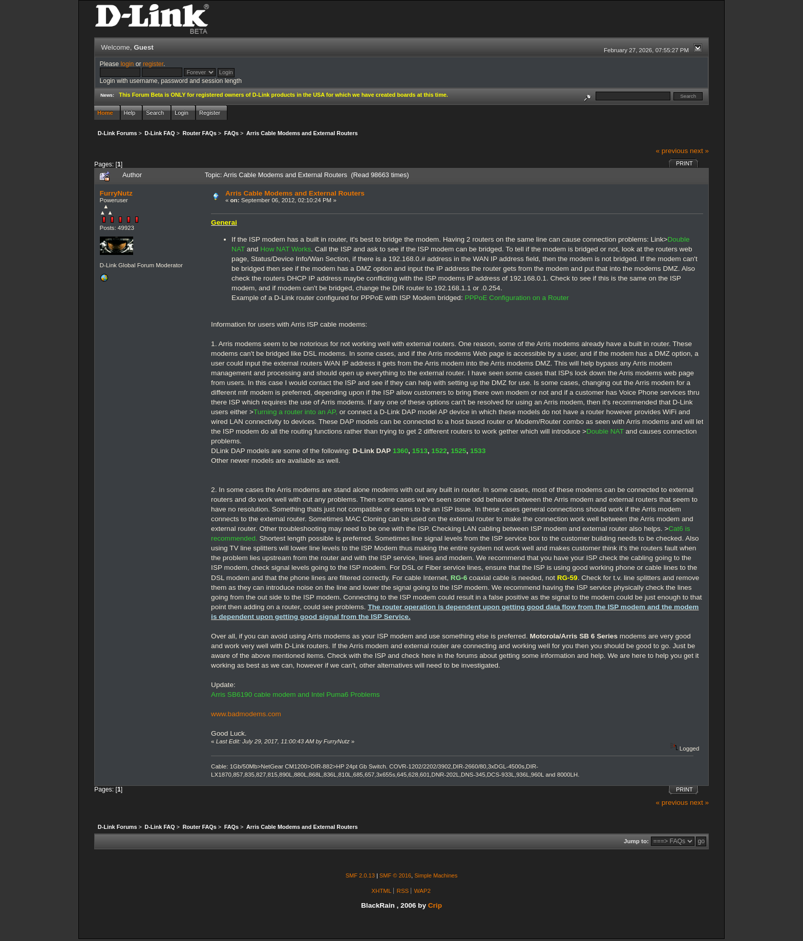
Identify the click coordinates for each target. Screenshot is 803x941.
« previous (672, 151)
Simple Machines (435, 875)
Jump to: (636, 841)
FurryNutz (116, 193)
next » (699, 151)
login (127, 64)
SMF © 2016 (395, 875)
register (153, 64)
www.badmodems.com (246, 714)
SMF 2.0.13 (360, 875)
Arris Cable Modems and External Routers (295, 193)
